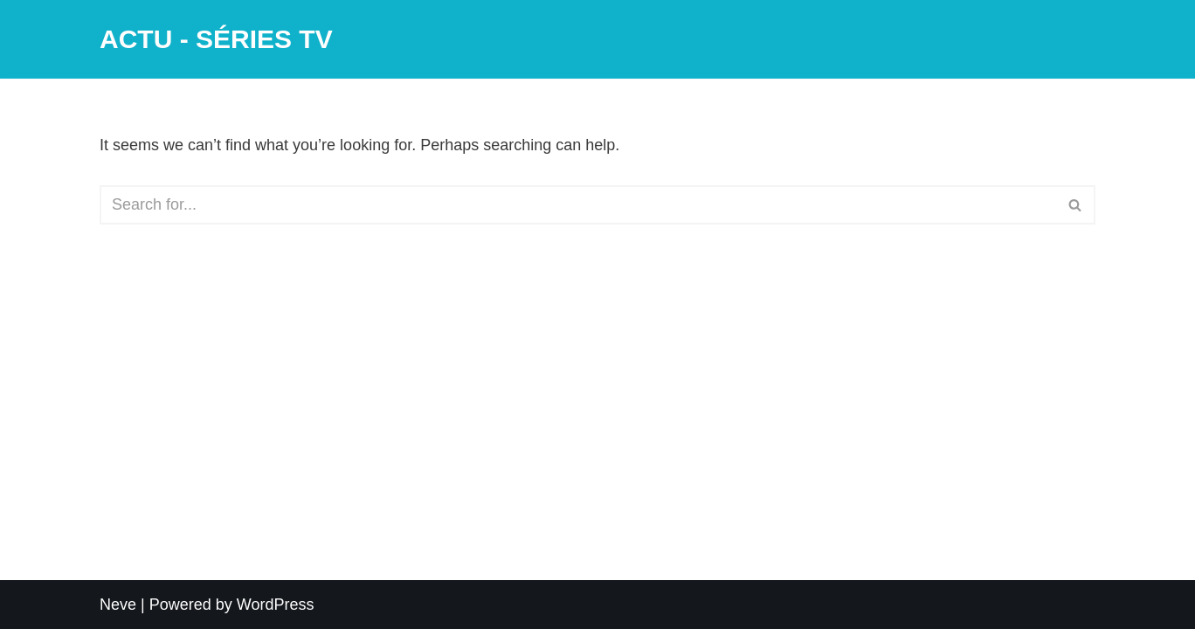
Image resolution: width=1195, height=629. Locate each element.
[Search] (578, 205)
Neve (118, 604)
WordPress (275, 604)
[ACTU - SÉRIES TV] (216, 39)
